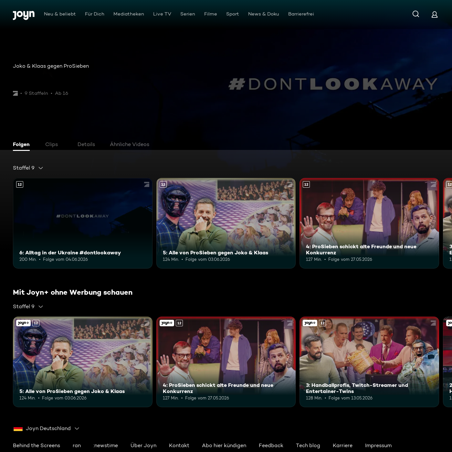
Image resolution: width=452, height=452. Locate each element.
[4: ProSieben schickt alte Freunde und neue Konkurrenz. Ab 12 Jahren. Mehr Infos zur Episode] (369, 223)
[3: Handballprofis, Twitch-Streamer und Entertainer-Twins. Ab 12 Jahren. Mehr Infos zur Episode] (369, 362)
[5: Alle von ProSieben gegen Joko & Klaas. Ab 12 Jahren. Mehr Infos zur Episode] (226, 223)
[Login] (434, 14)
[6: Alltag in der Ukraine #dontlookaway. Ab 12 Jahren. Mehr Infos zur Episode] (82, 223)
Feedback (271, 445)
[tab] (23, 145)
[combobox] (28, 168)
